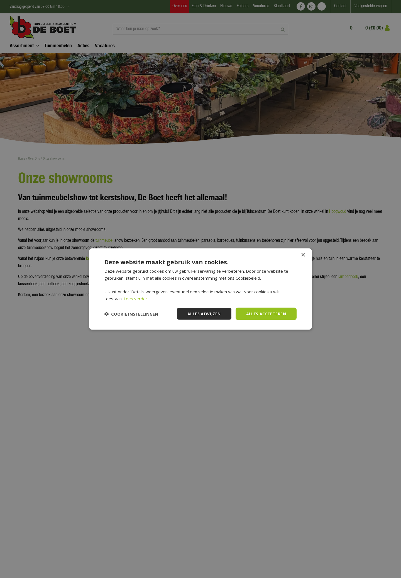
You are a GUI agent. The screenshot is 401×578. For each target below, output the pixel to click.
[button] (131, 313)
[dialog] (200, 289)
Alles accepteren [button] (266, 313)
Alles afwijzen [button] (204, 313)
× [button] (303, 255)
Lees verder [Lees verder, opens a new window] (135, 298)
